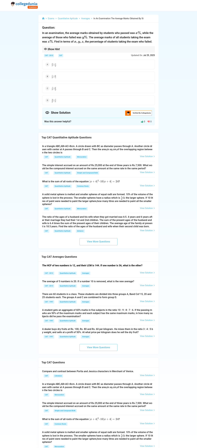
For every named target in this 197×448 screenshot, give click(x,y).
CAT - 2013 (49, 286)
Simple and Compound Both (87, 173)
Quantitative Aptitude (62, 157)
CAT (60, 55)
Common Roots (83, 186)
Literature (58, 376)
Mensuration (82, 157)
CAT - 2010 (49, 55)
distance (80, 231)
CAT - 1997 (49, 302)
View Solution (147, 156)
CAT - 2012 (49, 273)
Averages (85, 273)
